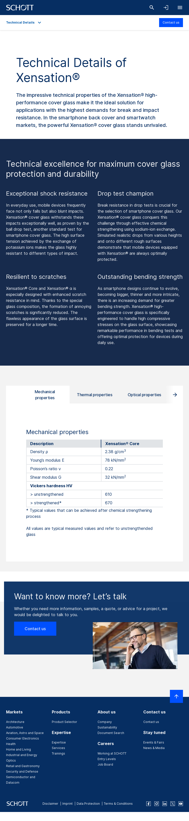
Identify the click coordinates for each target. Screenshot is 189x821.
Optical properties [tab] (144, 394)
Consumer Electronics (22, 738)
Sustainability (107, 727)
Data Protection (88, 803)
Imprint (67, 803)
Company (105, 722)
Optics (11, 760)
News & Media (154, 748)
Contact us (171, 22)
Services (58, 748)
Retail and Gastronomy (23, 766)
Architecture (15, 722)
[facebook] (148, 803)
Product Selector (64, 722)
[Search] (152, 8)
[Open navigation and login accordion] (166, 8)
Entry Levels (107, 759)
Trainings (58, 753)
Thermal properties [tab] (94, 394)
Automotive (14, 727)
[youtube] (180, 803)
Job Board (105, 764)
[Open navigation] (180, 8)
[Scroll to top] (176, 696)
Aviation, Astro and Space (25, 733)
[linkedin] (164, 803)
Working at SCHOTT (112, 753)
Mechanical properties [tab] (45, 394)
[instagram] (156, 803)
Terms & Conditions (118, 803)
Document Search (111, 733)
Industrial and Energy (21, 755)
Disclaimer (50, 803)
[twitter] (172, 803)
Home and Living (18, 749)
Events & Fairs (153, 742)
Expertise (59, 742)
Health (11, 744)
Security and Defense (22, 771)
